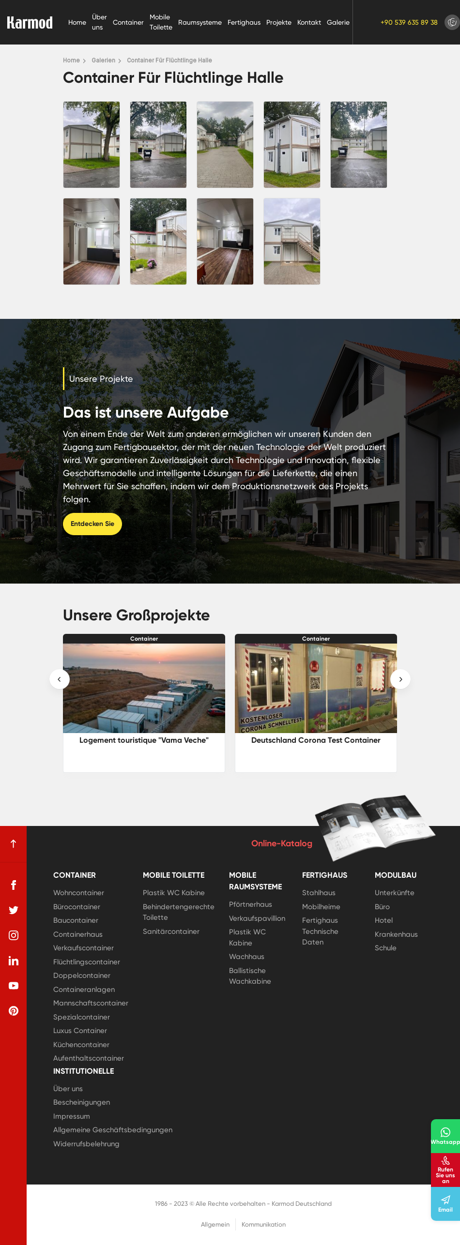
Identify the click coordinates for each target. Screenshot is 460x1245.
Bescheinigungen (81, 1102)
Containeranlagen (84, 989)
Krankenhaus (396, 934)
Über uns (99, 22)
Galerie (338, 22)
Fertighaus (244, 22)
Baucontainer (75, 920)
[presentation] (59, 679)
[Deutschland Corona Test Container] (316, 688)
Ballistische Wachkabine (250, 976)
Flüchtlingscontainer (86, 962)
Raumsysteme (200, 22)
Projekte (278, 22)
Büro (382, 906)
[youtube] (13, 985)
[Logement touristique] (144, 688)
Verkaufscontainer (83, 948)
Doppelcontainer (81, 975)
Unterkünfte (394, 892)
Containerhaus (78, 934)
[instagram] (13, 935)
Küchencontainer (81, 1044)
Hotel (384, 920)
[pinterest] (13, 1011)
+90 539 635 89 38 (409, 22)
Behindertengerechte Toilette (179, 912)
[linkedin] (13, 960)
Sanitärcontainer (171, 931)
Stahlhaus (319, 892)
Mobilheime (321, 906)
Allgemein (215, 1224)
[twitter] (13, 910)
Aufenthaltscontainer (88, 1058)
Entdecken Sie (92, 524)
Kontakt (309, 22)
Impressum (71, 1116)
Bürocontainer (76, 906)
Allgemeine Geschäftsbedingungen (112, 1129)
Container (128, 22)
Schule (386, 948)
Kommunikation (264, 1224)
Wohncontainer (78, 892)
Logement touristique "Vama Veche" (144, 740)
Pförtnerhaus (250, 904)
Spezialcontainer (81, 1017)
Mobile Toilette (161, 22)
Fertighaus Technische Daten (320, 931)
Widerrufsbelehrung (86, 1144)
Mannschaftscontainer (90, 1003)
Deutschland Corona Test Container (316, 740)
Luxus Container (80, 1030)
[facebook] (13, 885)
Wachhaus (246, 956)
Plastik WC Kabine (174, 892)
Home (77, 22)
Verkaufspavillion (257, 918)
